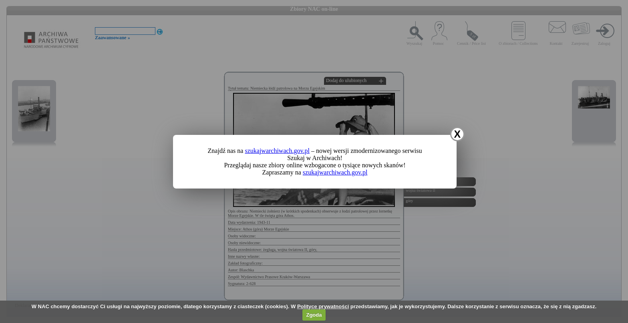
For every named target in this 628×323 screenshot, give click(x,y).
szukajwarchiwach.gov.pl (277, 150)
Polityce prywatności (323, 306)
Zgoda (314, 315)
